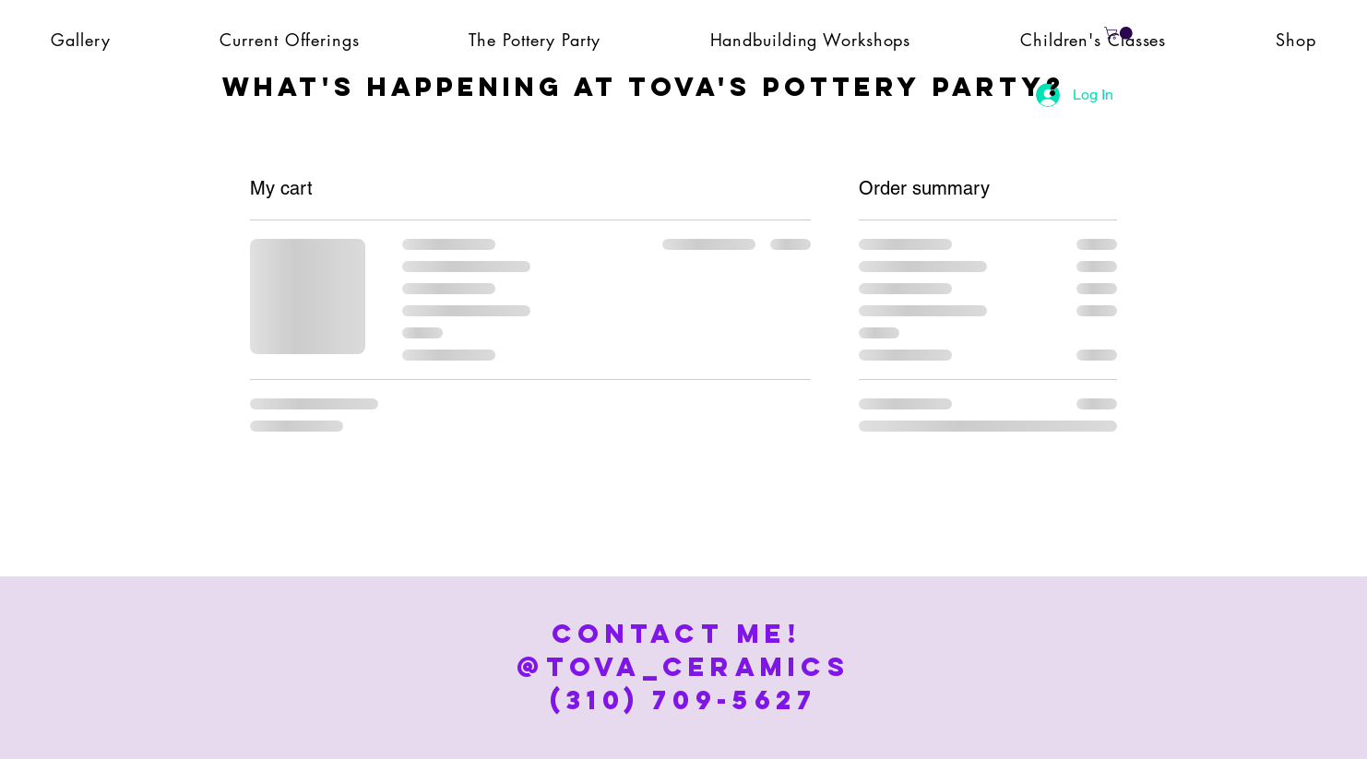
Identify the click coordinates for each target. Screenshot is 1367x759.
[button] (1119, 33)
